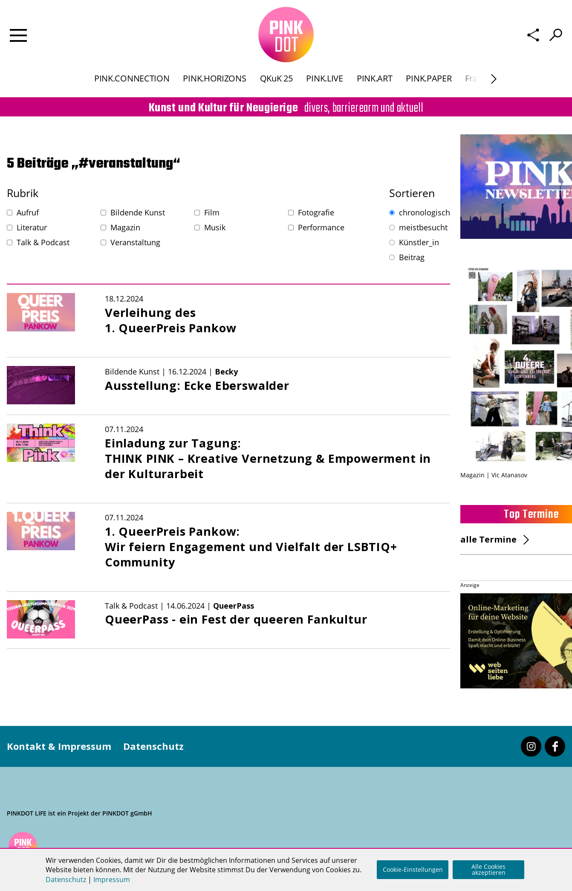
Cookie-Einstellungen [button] (413, 869)
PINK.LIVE (324, 78)
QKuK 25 (276, 78)
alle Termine (488, 539)
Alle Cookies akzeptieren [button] (488, 869)
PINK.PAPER (428, 78)
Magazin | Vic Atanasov (493, 475)
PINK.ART (375, 78)
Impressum (111, 879)
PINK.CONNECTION (131, 78)
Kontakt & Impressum (59, 746)
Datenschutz (153, 746)
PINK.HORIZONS (214, 78)
